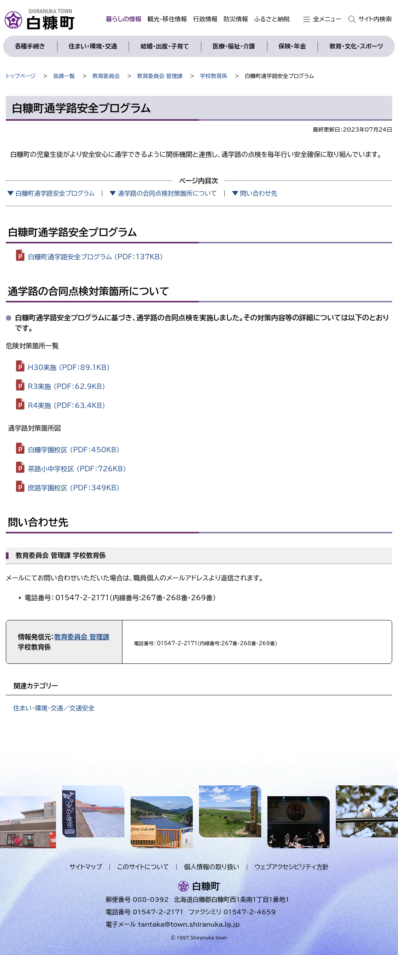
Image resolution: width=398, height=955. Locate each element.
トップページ (20, 76)
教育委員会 (106, 76)
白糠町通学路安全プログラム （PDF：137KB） (95, 256)
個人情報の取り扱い (211, 867)
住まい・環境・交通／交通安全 (53, 708)
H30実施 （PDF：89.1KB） (69, 367)
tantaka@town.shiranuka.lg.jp (188, 924)
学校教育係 (213, 76)
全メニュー (327, 19)
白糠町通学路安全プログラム (55, 193)
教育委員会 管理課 (160, 76)
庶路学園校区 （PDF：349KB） (74, 487)
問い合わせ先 (258, 193)
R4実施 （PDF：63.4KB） (66, 405)
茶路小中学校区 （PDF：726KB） (77, 468)
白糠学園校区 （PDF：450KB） (74, 449)
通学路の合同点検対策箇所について (167, 193)
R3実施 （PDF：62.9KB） (66, 386)
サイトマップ (85, 867)
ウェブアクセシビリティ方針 (292, 867)
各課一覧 (64, 76)
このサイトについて (143, 867)
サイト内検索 (375, 19)
